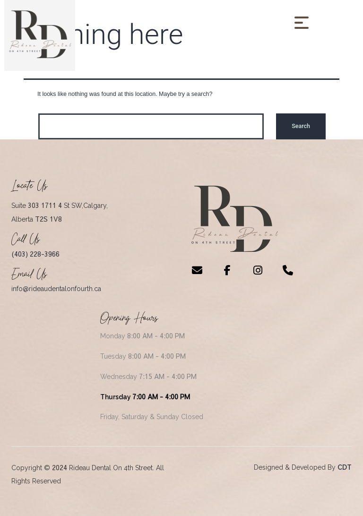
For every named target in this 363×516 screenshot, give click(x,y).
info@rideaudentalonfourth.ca (56, 288)
